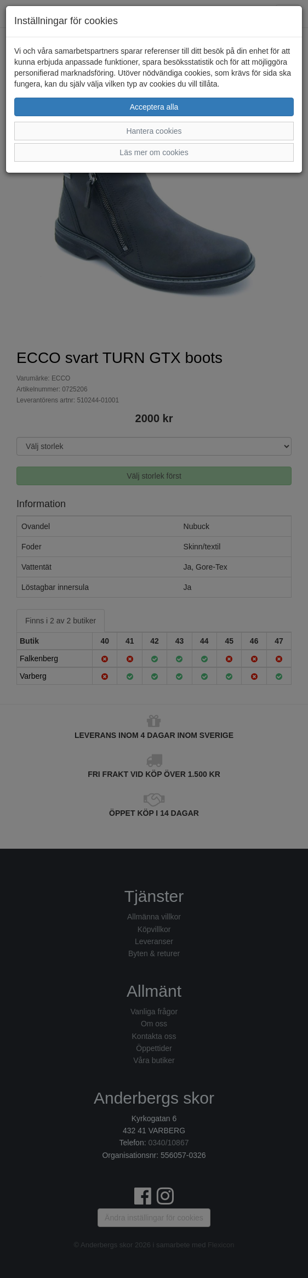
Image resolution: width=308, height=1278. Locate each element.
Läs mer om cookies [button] (153, 152)
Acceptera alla (154, 107)
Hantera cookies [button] (153, 131)
